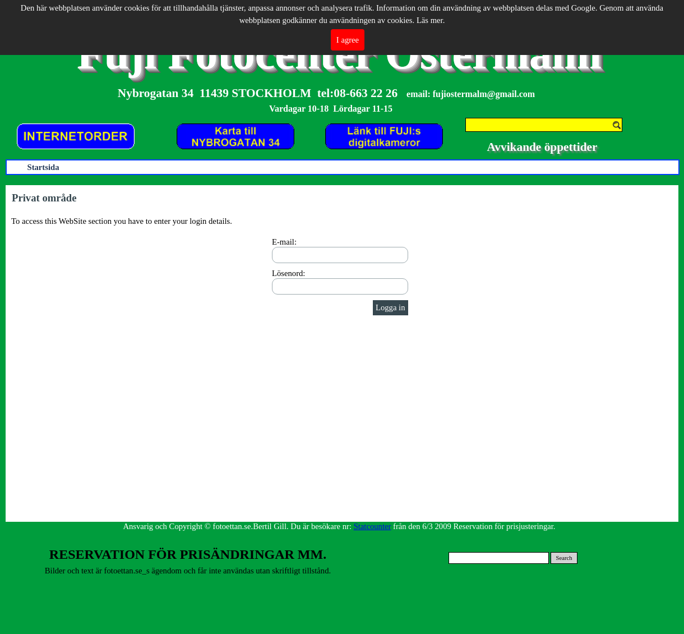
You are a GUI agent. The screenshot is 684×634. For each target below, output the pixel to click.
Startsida (43, 167)
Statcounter (372, 526)
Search (564, 558)
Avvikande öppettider (542, 147)
